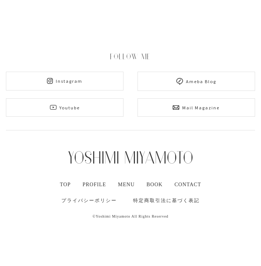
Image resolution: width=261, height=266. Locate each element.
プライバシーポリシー (89, 200)
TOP (65, 184)
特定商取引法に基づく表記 (166, 200)
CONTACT (187, 184)
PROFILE (94, 184)
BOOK (154, 184)
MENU (126, 184)
